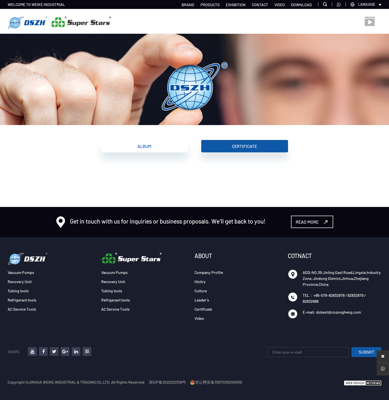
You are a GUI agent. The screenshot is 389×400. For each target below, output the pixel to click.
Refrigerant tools (22, 300)
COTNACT (300, 255)
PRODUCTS (210, 4)
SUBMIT (366, 352)
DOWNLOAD (301, 4)
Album (144, 146)
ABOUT (203, 255)
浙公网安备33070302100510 (216, 382)
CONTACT (260, 4)
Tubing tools (18, 290)
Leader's (201, 300)
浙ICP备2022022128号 (167, 382)
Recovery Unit (20, 281)
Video (199, 318)
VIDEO (279, 4)
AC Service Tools (22, 309)
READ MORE (312, 222)
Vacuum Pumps (21, 272)
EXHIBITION (236, 4)
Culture (200, 290)
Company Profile (208, 272)
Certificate (244, 146)
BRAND (188, 4)
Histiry (200, 281)
